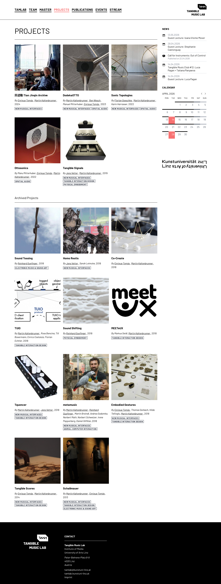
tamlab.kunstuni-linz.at (76, 573)
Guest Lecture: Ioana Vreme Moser (186, 36)
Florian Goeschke (123, 100)
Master (46, 9)
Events (101, 9)
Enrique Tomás (25, 100)
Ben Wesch (95, 100)
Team (33, 9)
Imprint (68, 577)
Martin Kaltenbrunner (45, 100)
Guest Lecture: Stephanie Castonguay (182, 46)
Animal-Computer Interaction (80, 429)
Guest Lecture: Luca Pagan (182, 78)
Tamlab (20, 9)
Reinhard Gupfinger (28, 263)
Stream (116, 9)
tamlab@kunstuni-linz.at (77, 569)
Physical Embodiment (75, 184)
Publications (82, 9)
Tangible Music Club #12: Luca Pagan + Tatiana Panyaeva (184, 67)
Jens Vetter (72, 173)
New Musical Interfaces (28, 109)
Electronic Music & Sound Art (31, 268)
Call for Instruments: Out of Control (187, 55)
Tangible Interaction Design (79, 181)
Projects (61, 9)
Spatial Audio (99, 109)
